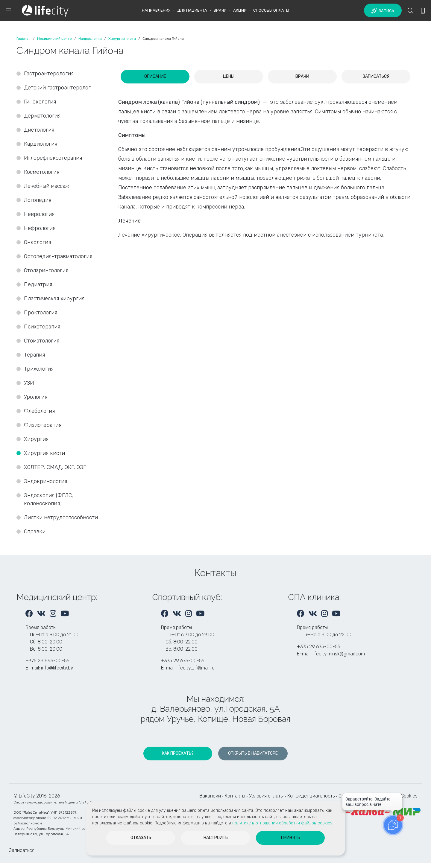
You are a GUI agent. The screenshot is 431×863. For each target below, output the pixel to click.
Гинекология (40, 101)
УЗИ (29, 383)
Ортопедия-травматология (58, 256)
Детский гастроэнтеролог (57, 87)
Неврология (39, 214)
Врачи (220, 10)
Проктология (40, 312)
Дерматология (42, 115)
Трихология (39, 369)
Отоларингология (46, 270)
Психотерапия (42, 326)
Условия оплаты (266, 796)
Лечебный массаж (46, 186)
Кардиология (40, 144)
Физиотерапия (42, 425)
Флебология (39, 411)
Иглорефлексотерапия (53, 158)
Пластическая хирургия (54, 298)
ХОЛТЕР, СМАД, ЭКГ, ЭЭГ (55, 467)
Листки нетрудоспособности (61, 517)
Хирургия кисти (45, 453)
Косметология (41, 172)
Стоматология (42, 340)
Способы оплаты (271, 10)
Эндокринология (45, 481)
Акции (240, 10)
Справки (34, 531)
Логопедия (37, 200)
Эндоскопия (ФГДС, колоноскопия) (48, 499)
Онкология (37, 242)
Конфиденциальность (311, 796)
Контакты (235, 796)
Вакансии (210, 796)
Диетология (39, 130)
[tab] (155, 76)
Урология (35, 397)
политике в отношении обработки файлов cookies (282, 823)
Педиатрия (38, 284)
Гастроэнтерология (49, 73)
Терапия (34, 354)
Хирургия (36, 439)
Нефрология (39, 228)
